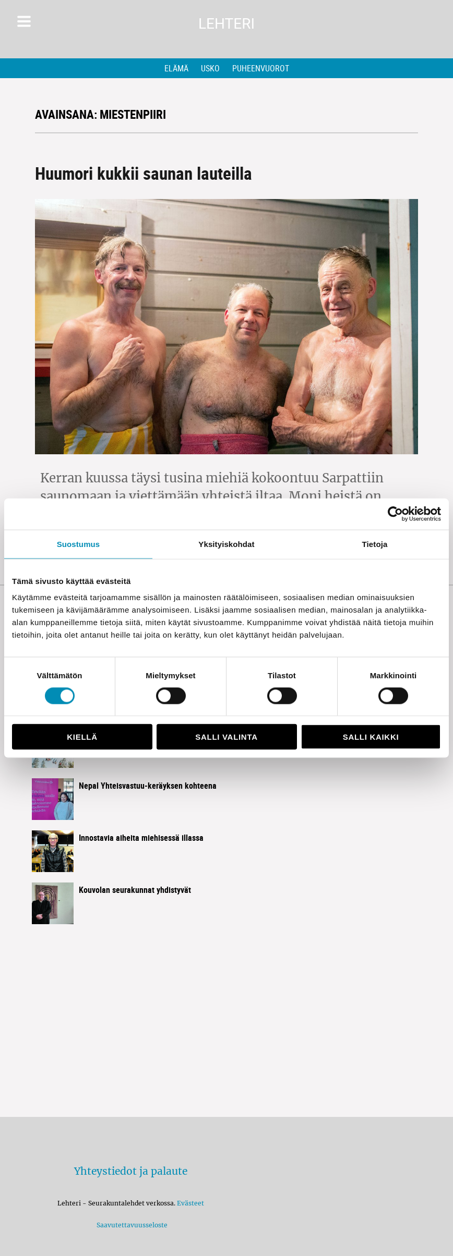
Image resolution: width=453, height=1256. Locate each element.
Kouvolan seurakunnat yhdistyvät (135, 890)
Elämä (176, 68)
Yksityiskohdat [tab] (226, 543)
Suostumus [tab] (78, 543)
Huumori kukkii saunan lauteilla (143, 173)
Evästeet (190, 1203)
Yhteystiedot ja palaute (130, 1171)
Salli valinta (226, 736)
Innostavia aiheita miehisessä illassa (141, 837)
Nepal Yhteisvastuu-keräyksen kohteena (148, 785)
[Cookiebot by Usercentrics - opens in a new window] (395, 513)
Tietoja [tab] (375, 543)
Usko (210, 68)
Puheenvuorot (260, 68)
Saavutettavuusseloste (130, 1225)
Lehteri (226, 23)
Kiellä (82, 736)
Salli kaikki (371, 736)
